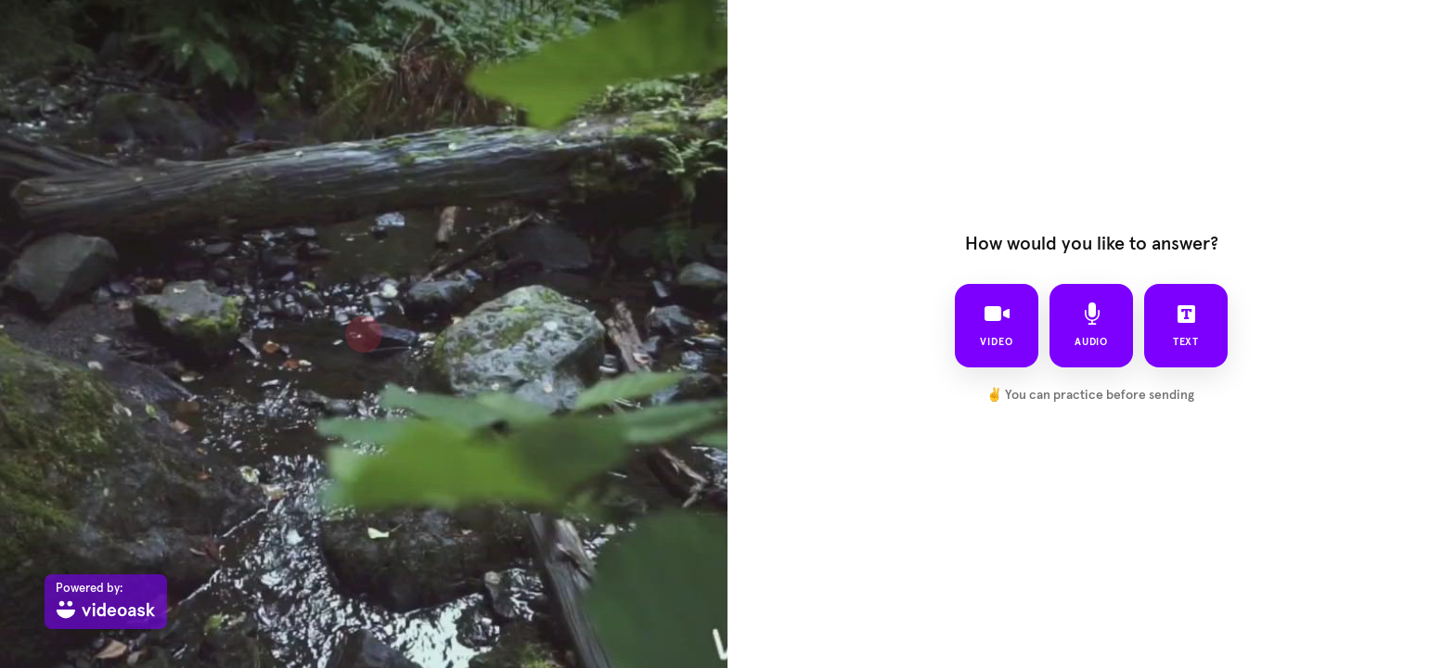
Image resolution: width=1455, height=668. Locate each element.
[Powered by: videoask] (106, 601)
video (996, 324)
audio (1092, 324)
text (1186, 324)
